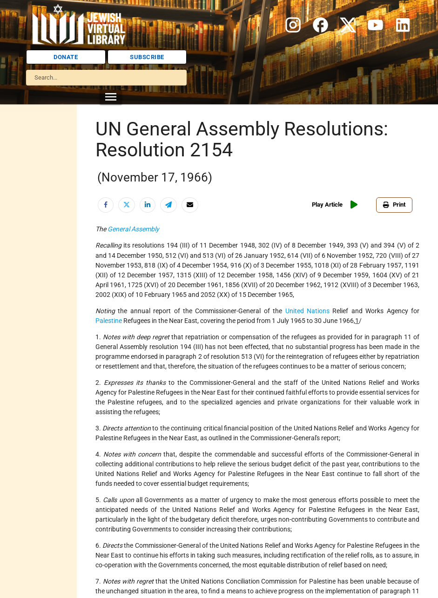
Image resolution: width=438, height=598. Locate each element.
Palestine (108, 320)
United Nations (307, 311)
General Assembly (133, 229)
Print (394, 204)
